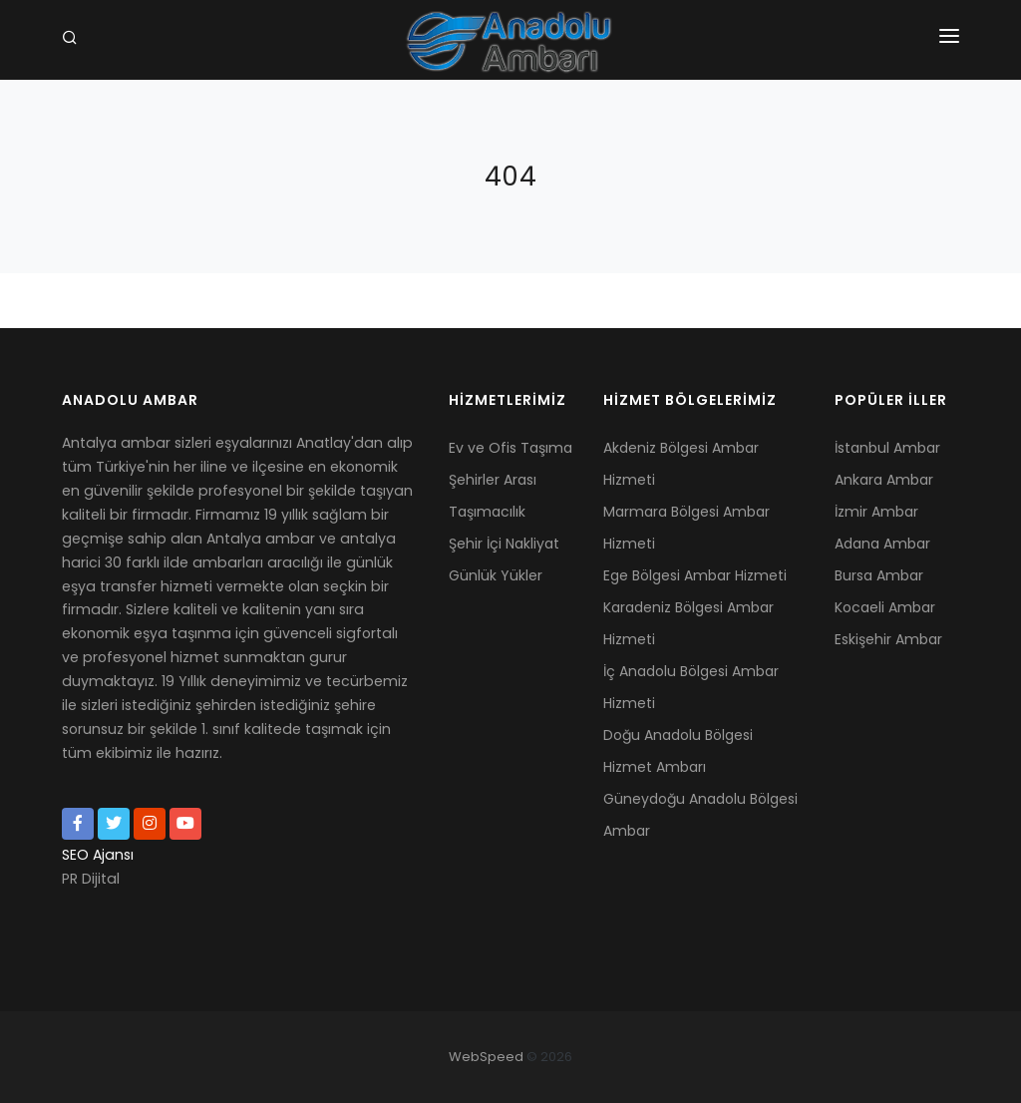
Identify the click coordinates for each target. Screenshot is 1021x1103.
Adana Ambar (882, 543)
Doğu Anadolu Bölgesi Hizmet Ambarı (678, 751)
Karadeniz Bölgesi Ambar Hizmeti (688, 623)
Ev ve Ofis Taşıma (510, 448)
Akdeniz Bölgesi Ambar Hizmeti (681, 464)
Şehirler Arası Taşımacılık (492, 496)
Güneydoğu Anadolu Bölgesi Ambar (700, 815)
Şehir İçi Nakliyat (504, 543)
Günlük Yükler (495, 575)
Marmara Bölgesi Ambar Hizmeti (686, 527)
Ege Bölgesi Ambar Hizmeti (695, 575)
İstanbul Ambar (887, 448)
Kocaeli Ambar (885, 607)
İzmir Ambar (876, 512)
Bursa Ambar (879, 575)
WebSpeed (486, 1056)
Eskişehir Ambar (888, 639)
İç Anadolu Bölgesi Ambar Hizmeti (691, 687)
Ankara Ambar (884, 480)
